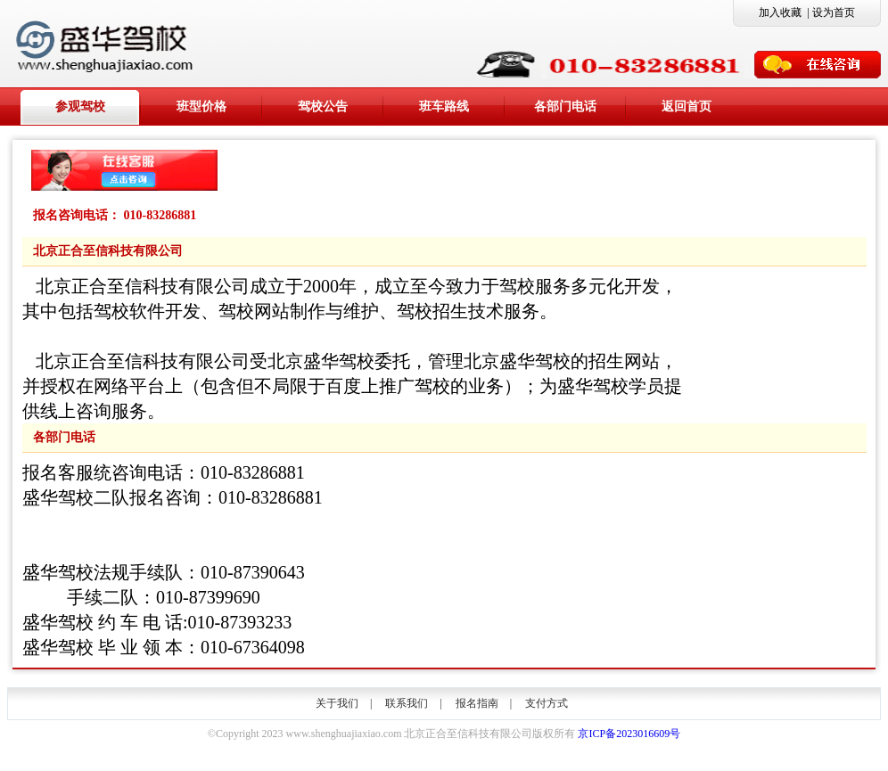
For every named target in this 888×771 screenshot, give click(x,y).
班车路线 (444, 106)
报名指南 (477, 703)
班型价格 (201, 106)
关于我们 (337, 703)
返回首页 (686, 106)
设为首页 (833, 12)
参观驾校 (80, 106)
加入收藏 (780, 12)
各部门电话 (565, 106)
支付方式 (546, 703)
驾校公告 (323, 106)
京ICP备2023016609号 (629, 733)
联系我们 (406, 703)
